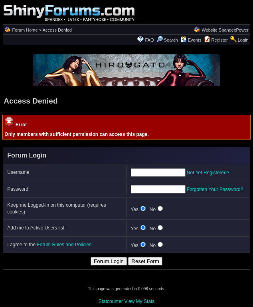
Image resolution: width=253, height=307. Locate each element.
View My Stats (139, 301)
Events (191, 40)
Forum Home (25, 30)
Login (243, 40)
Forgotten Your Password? (215, 189)
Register (219, 40)
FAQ (149, 40)
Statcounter (111, 301)
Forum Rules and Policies (64, 244)
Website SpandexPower (225, 30)
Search (167, 40)
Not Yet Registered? (208, 172)
